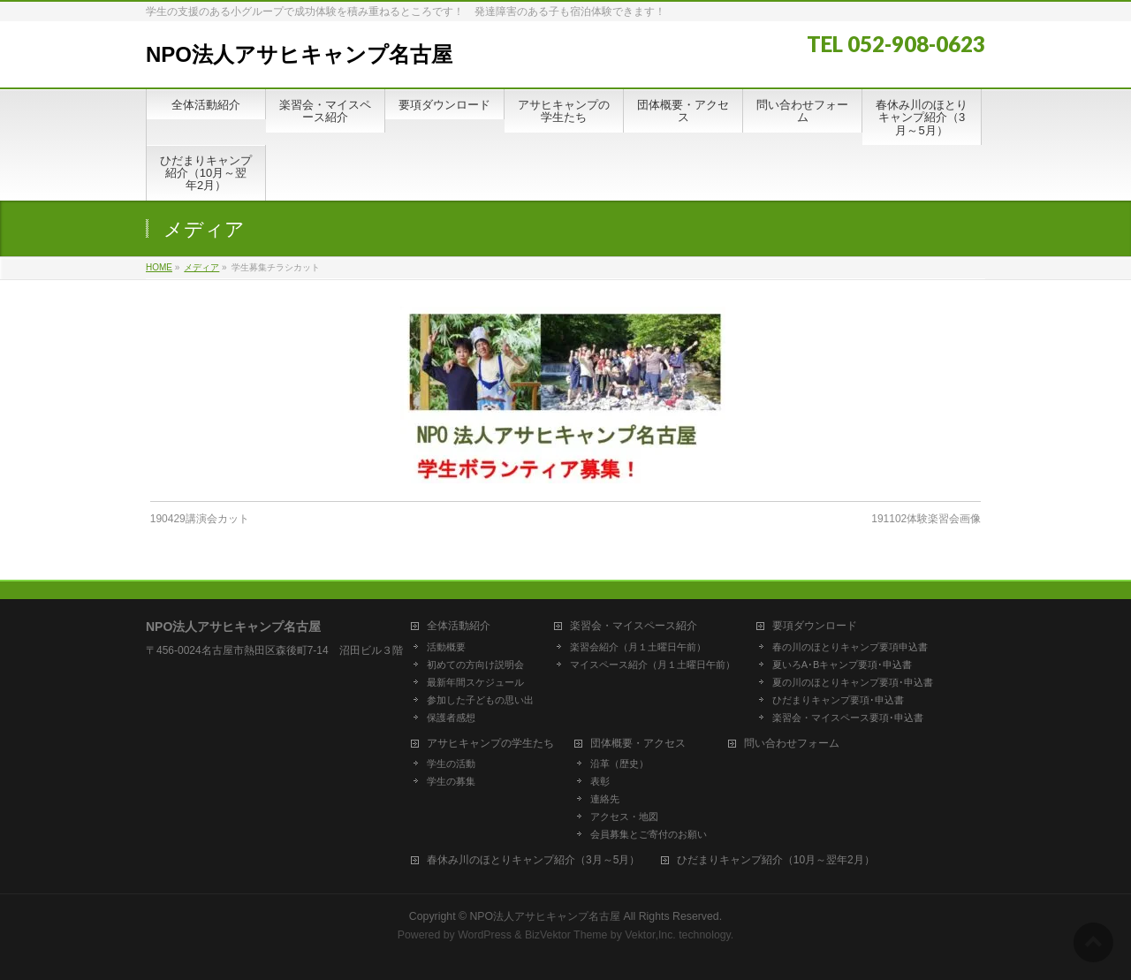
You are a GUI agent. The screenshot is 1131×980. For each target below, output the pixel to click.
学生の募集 (451, 781)
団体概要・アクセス (638, 743)
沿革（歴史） (619, 763)
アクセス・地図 (624, 816)
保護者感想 (451, 717)
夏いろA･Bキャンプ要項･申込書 (842, 664)
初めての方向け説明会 (475, 664)
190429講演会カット (199, 519)
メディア (201, 267)
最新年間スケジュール (475, 682)
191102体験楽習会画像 (926, 519)
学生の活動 (451, 763)
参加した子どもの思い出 (480, 700)
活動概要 (446, 647)
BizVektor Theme (566, 935)
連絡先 (604, 799)
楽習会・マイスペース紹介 (633, 626)
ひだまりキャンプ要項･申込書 (838, 700)
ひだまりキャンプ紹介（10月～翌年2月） (776, 860)
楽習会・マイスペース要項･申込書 (847, 717)
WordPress (485, 935)
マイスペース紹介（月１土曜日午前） (652, 664)
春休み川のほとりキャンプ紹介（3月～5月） (533, 860)
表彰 (600, 781)
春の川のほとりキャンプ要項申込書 (850, 647)
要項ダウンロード (814, 626)
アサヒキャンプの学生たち (490, 743)
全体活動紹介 (458, 626)
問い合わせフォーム (791, 743)
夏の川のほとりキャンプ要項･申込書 (852, 682)
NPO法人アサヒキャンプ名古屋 (299, 54)
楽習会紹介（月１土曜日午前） (638, 647)
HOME (159, 267)
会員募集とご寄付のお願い (648, 834)
